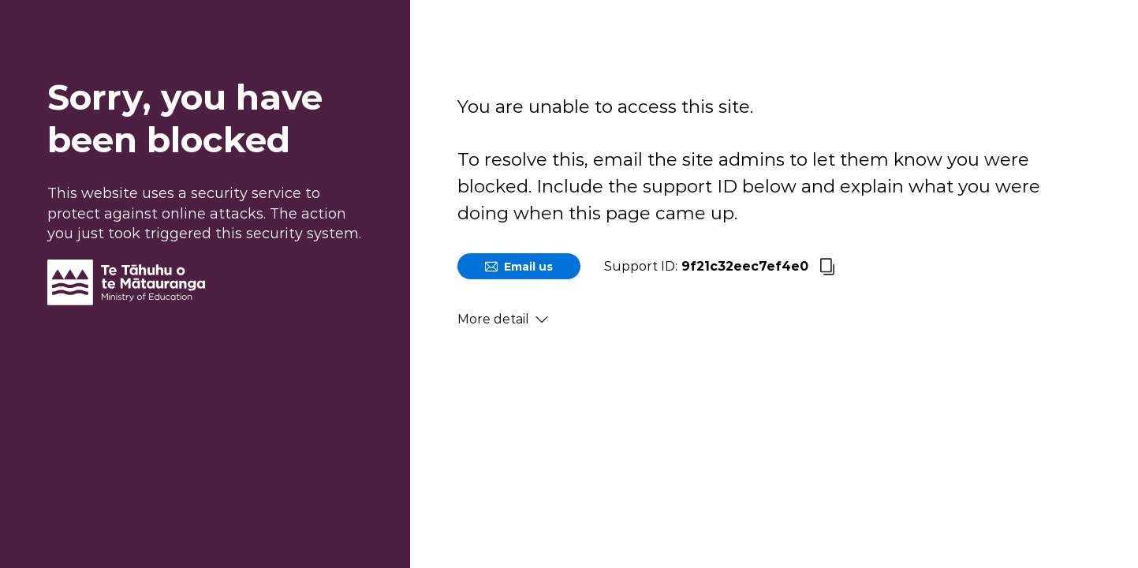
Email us (519, 267)
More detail (502, 319)
